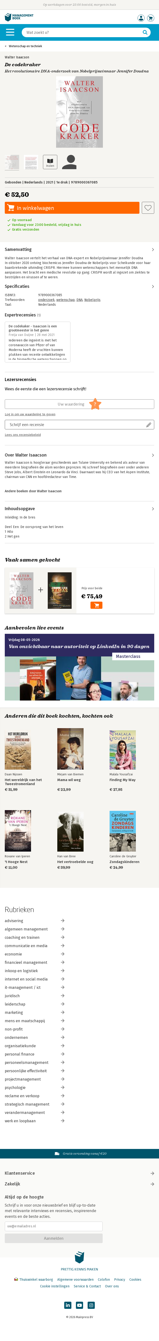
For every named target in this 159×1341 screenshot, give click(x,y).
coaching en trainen (34, 937)
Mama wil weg (69, 780)
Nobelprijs (92, 300)
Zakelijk (79, 1184)
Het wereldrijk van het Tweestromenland (23, 782)
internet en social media (34, 979)
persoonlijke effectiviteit (34, 1071)
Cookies (135, 1280)
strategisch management (34, 1104)
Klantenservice (79, 1173)
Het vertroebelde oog (75, 862)
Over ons (112, 1286)
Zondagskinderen (124, 862)
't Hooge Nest (16, 862)
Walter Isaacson (17, 57)
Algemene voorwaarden (75, 1280)
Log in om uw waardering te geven (30, 414)
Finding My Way (123, 780)
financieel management (34, 962)
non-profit (34, 1029)
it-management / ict (34, 987)
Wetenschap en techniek (25, 46)
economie (34, 954)
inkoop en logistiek (34, 971)
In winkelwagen (35, 208)
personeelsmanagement (34, 1062)
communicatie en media (34, 946)
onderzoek (46, 300)
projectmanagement (34, 1079)
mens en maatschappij (34, 1021)
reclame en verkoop (34, 1096)
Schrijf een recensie (27, 424)
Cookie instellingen (54, 1286)
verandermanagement (34, 1112)
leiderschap (34, 1004)
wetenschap (65, 300)
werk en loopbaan (34, 1121)
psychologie (34, 1087)
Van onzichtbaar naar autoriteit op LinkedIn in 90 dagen (79, 647)
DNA (79, 300)
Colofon (104, 1280)
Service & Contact (87, 1286)
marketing (34, 1012)
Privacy (119, 1280)
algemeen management (34, 929)
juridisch (34, 996)
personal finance (34, 1054)
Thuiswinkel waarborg (34, 1280)
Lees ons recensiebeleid (23, 435)
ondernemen (34, 1037)
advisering (34, 921)
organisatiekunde (34, 1046)
